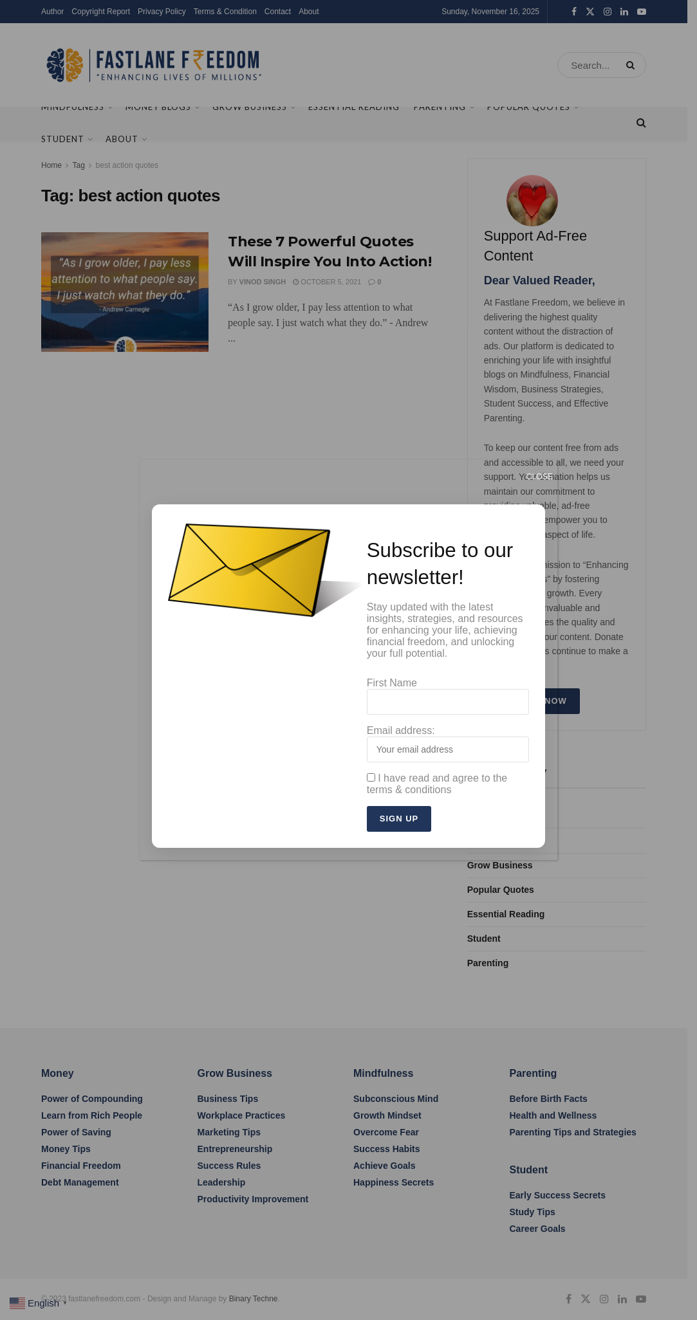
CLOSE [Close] (539, 476)
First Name (448, 696)
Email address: (448, 743)
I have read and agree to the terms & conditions (437, 784)
